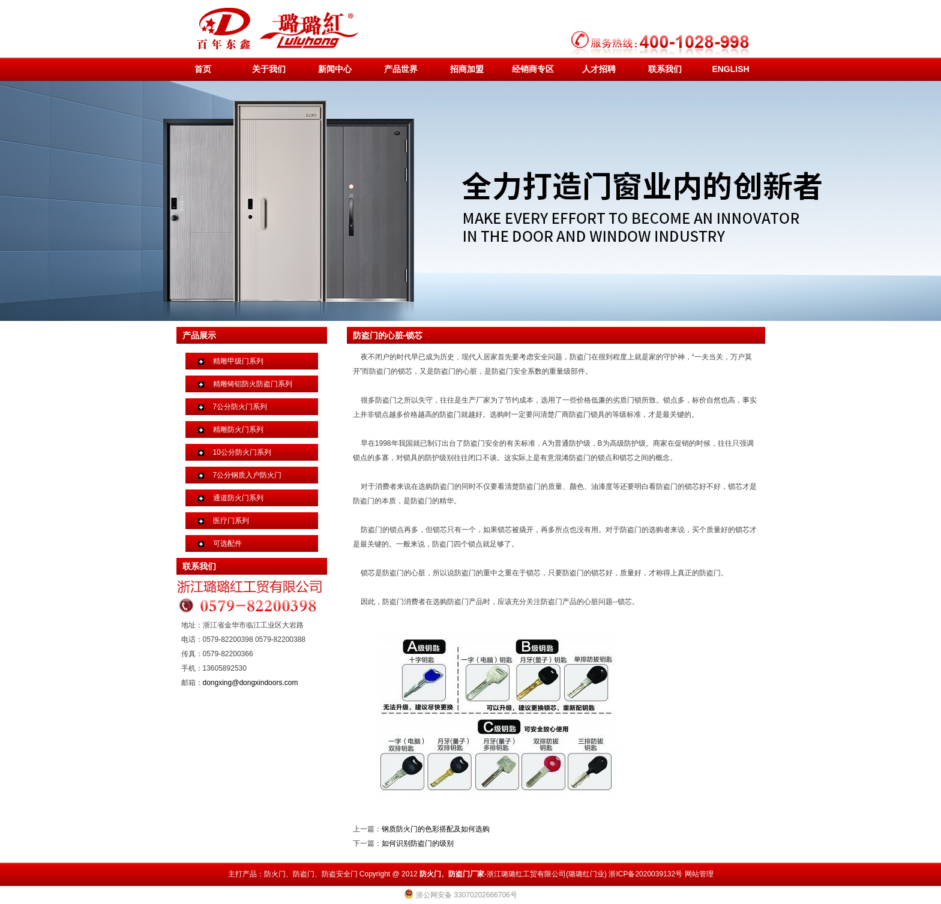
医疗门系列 (231, 520)
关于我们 (269, 69)
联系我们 (665, 69)
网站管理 (699, 874)
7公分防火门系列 (240, 407)
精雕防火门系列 (238, 429)
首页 (202, 69)
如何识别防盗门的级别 (418, 843)
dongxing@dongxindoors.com (250, 682)
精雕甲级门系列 (238, 361)
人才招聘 (599, 69)
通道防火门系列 (238, 498)
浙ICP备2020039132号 (645, 874)
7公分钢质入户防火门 (247, 475)
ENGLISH (730, 69)
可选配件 (227, 543)
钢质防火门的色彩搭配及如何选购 (436, 829)
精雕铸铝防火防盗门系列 (252, 384)
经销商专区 (533, 69)
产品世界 (401, 69)
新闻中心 (335, 69)
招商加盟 (467, 69)
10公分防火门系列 (242, 452)
